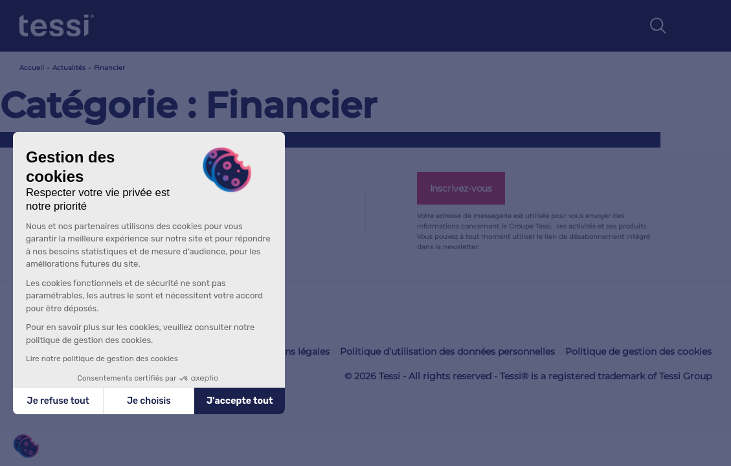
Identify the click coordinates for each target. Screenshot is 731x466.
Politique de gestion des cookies (638, 351)
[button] (26, 446)
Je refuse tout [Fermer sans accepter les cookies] (58, 400)
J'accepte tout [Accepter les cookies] (240, 400)
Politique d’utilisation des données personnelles (447, 351)
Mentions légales (291, 351)
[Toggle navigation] (698, 25)
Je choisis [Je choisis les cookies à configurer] (149, 400)
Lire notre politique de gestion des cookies (102, 358)
